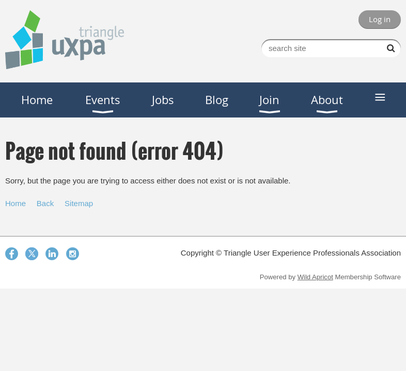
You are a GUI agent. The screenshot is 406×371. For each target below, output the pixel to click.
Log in (380, 19)
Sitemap (79, 203)
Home (15, 203)
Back (45, 203)
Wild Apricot (315, 277)
